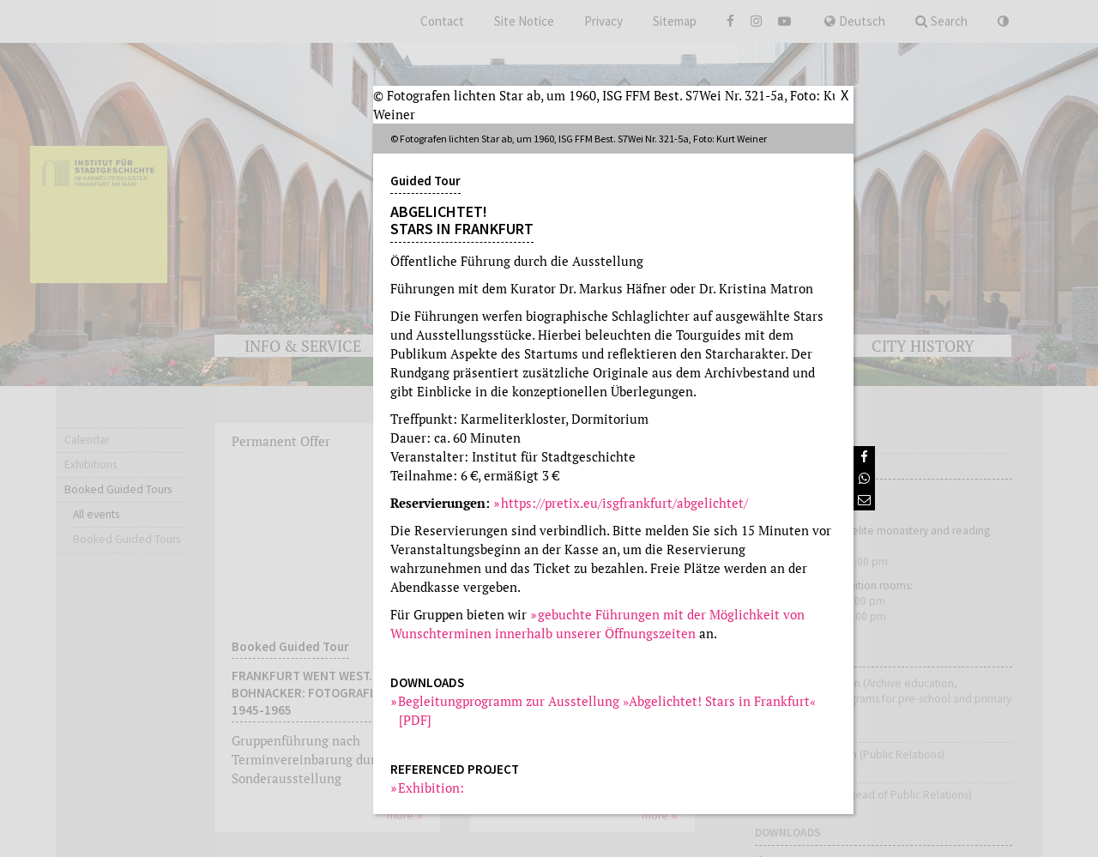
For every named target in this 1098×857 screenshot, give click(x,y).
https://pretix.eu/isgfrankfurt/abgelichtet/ (624, 502)
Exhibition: (431, 787)
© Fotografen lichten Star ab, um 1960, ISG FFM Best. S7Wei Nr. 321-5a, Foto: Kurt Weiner (611, 105)
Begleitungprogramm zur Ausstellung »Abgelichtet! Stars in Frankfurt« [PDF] (607, 710)
